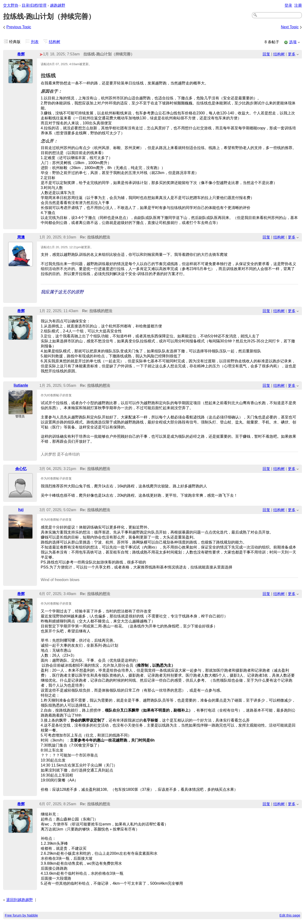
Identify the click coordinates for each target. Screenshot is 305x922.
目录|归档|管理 (34, 5)
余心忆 (21, 469)
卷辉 (21, 54)
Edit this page (290, 915)
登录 (288, 5)
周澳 (21, 237)
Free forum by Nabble (21, 915)
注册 (298, 5)
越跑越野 (57, 5)
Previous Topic (18, 27)
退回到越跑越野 (19, 900)
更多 (291, 54)
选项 (293, 42)
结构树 (54, 42)
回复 (266, 54)
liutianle (21, 385)
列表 (35, 42)
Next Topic (290, 27)
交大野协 (10, 5)
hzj (20, 510)
